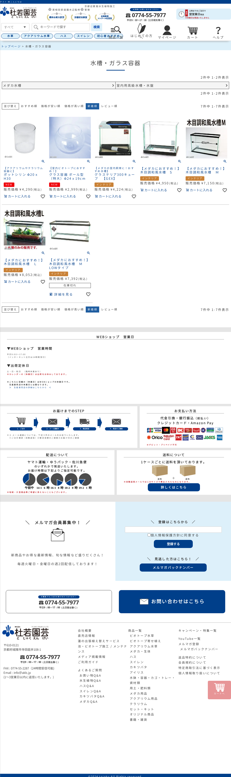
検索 (96, 27)
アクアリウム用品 (144, 699)
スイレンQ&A (90, 691)
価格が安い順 (51, 106)
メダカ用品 (138, 693)
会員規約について (192, 662)
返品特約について (192, 657)
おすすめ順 (29, 106)
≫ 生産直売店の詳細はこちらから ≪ (29, 387)
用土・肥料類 (140, 688)
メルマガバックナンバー (199, 649)
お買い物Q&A (90, 675)
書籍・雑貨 (138, 720)
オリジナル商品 (142, 714)
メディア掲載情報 (92, 657)
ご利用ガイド (88, 662)
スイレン (83, 36)
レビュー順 (109, 106)
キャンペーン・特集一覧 (197, 630)
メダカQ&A (88, 702)
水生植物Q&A (90, 680)
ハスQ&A (86, 686)
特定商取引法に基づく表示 (199, 668)
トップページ (11, 46)
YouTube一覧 (189, 639)
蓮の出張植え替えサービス (99, 641)
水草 (10, 36)
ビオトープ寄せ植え (145, 641)
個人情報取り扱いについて (199, 673)
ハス (63, 36)
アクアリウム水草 (37, 36)
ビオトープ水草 (142, 636)
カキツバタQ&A (92, 696)
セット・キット (142, 709)
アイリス (137, 672)
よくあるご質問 (90, 670)
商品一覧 (135, 630)
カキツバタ (138, 667)
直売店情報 (86, 636)
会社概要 (85, 630)
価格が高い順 (74, 106)
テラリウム (138, 704)
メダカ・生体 (140, 651)
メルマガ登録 (188, 644)
